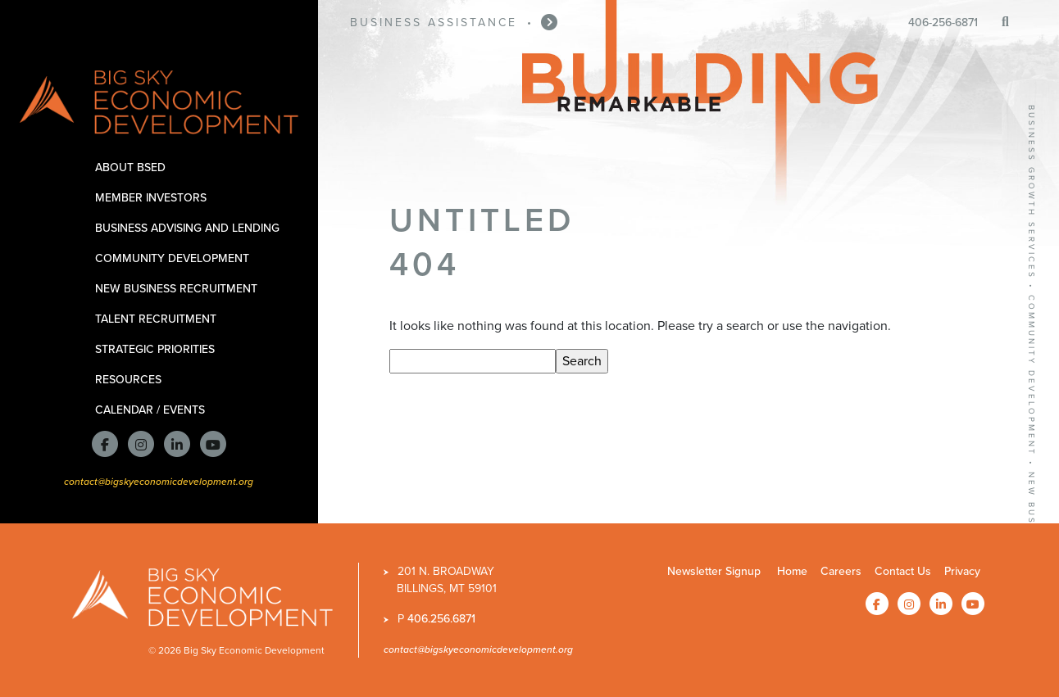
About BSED (133, 167)
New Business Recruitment (179, 288)
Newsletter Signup (714, 571)
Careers (840, 571)
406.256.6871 (441, 618)
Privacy (962, 571)
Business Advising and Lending (190, 228)
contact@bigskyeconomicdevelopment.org (158, 481)
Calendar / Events (153, 410)
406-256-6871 (943, 22)
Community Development (175, 258)
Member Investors (154, 197)
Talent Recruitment (158, 319)
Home (792, 571)
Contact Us (903, 571)
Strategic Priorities (158, 349)
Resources (131, 379)
